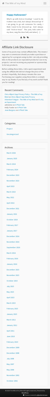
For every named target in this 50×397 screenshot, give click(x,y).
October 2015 (12, 281)
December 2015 (13, 269)
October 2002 (12, 381)
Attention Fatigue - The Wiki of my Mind (20, 99)
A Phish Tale (20, 105)
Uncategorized (13, 134)
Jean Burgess (10, 110)
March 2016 (11, 253)
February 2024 (12, 169)
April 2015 (10, 297)
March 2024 (11, 164)
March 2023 (11, 192)
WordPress (25, 393)
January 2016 (12, 264)
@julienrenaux (42, 395)
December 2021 (13, 208)
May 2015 (10, 292)
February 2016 (12, 258)
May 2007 (10, 364)
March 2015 (11, 303)
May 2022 (10, 197)
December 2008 (13, 353)
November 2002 (13, 375)
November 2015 (13, 275)
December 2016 (13, 236)
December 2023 (13, 175)
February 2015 (12, 308)
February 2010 (12, 342)
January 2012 (12, 325)
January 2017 (12, 231)
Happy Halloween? (17, 14)
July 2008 (10, 358)
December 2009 (13, 347)
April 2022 (10, 203)
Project (10, 128)
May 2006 (10, 370)
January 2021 (12, 214)
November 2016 (13, 242)
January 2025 (12, 158)
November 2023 (13, 181)
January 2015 (12, 314)
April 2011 (10, 331)
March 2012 (11, 320)
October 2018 (12, 219)
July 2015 (10, 286)
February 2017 (12, 225)
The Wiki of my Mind (13, 3)
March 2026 (11, 153)
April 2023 (10, 186)
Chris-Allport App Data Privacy (23, 97)
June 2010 (11, 336)
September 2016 (13, 247)
